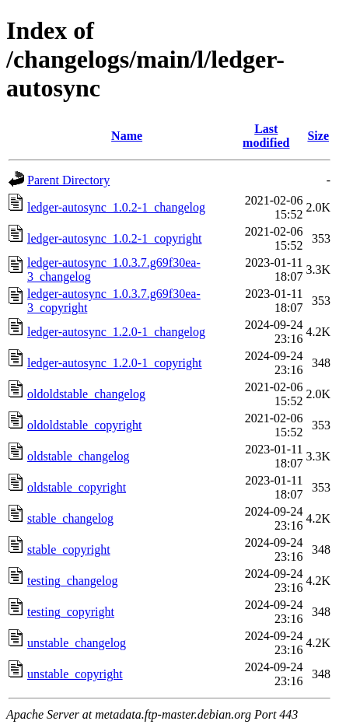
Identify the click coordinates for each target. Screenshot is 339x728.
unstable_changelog (76, 642)
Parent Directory (68, 180)
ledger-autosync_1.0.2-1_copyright (114, 238)
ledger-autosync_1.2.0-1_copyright (114, 362)
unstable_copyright (75, 674)
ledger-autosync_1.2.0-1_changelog (116, 331)
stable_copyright (68, 549)
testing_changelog (72, 580)
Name (126, 135)
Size (318, 135)
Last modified (266, 135)
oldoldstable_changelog (86, 394)
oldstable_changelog (78, 456)
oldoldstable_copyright (84, 425)
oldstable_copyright (76, 487)
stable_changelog (70, 518)
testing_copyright (70, 611)
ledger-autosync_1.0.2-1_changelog (116, 207)
